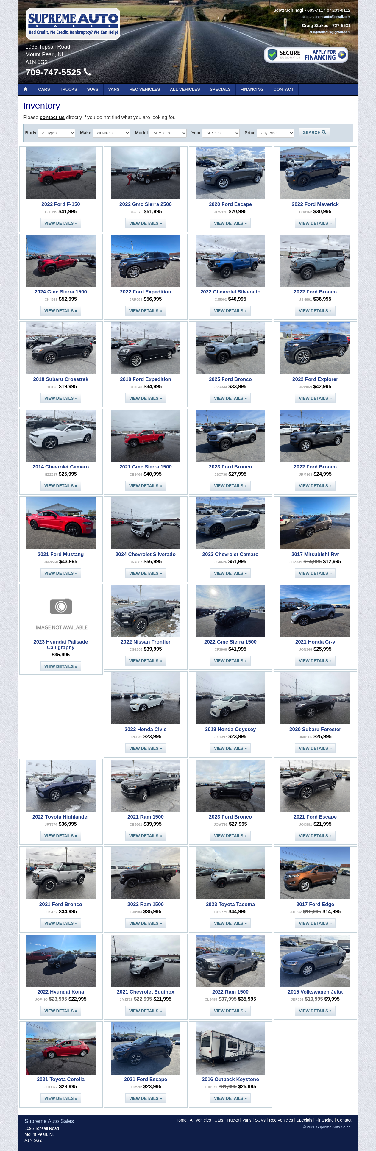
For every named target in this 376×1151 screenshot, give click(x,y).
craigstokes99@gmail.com (330, 32)
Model (141, 132)
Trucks (68, 89)
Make (85, 132)
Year (196, 132)
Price (249, 132)
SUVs (92, 89)
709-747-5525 (58, 72)
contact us (52, 117)
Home (180, 1120)
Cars (44, 89)
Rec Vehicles (144, 89)
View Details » (60, 223)
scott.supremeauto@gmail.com (326, 16)
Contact (284, 89)
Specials (220, 89)
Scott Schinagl (288, 10)
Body (31, 132)
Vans (114, 89)
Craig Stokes (315, 25)
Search (314, 132)
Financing (252, 89)
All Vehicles (185, 89)
